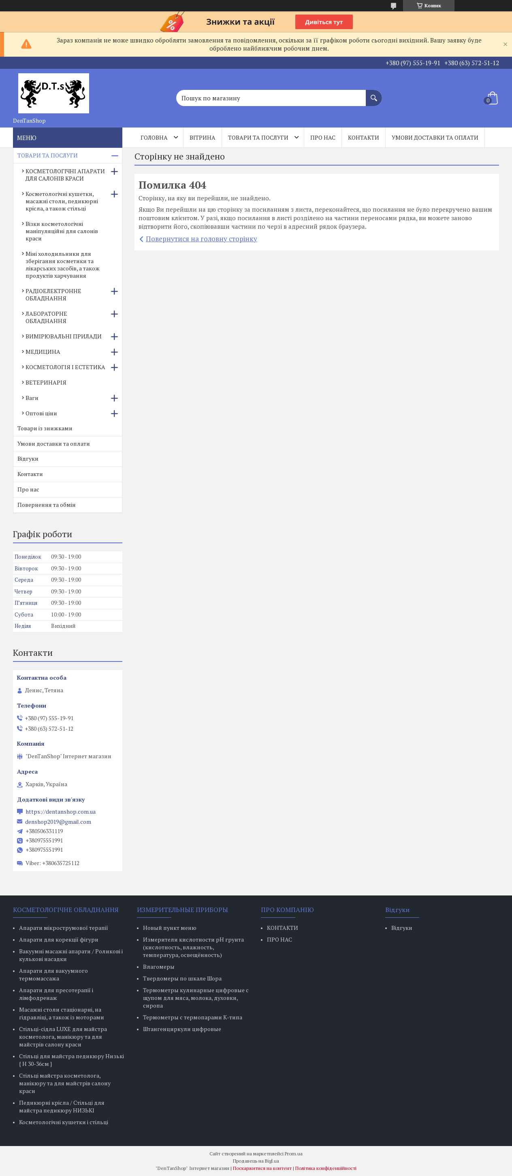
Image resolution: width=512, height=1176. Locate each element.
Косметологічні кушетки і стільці (63, 1122)
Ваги (32, 398)
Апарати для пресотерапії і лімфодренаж (56, 994)
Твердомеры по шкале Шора (182, 978)
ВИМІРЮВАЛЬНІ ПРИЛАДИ (64, 336)
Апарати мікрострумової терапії (63, 927)
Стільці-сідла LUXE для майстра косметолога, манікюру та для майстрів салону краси (63, 1036)
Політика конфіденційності (325, 1168)
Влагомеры (159, 966)
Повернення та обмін (46, 504)
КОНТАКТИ (282, 927)
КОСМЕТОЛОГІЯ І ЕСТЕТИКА (65, 367)
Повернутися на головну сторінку (201, 238)
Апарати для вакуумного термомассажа (53, 974)
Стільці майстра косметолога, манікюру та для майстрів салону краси (65, 1083)
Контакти (363, 137)
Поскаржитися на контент (262, 1168)
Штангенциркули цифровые (182, 1029)
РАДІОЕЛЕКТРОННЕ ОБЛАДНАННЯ (53, 294)
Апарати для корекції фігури (58, 939)
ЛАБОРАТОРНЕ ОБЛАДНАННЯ (46, 317)
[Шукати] (374, 94)
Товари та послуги (258, 137)
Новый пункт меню (169, 927)
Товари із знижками (45, 428)
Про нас (322, 137)
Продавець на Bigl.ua (256, 1161)
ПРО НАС (279, 939)
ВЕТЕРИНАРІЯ (46, 382)
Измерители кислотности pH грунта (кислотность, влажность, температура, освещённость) (193, 947)
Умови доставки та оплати (435, 137)
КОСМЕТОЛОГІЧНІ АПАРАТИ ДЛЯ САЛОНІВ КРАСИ (65, 174)
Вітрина (202, 137)
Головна (154, 137)
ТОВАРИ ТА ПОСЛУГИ (47, 155)
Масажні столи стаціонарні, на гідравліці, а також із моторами (61, 1013)
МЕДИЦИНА (43, 351)
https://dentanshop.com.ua (61, 811)
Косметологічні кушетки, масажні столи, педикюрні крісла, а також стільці (62, 201)
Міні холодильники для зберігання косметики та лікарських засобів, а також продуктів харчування (63, 264)
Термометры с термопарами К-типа (192, 1017)
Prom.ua (294, 1153)
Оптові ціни (41, 413)
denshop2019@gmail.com (58, 821)
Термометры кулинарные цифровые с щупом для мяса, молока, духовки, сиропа (196, 997)
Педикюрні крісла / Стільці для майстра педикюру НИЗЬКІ (62, 1106)
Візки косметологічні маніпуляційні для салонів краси (62, 231)
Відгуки (27, 458)
